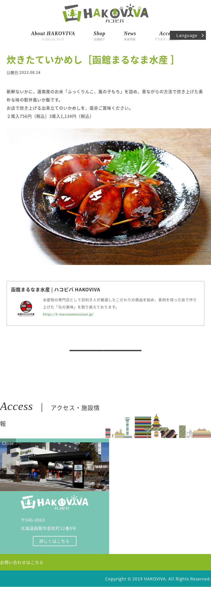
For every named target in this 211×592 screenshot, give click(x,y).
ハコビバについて (53, 35)
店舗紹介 (99, 35)
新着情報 (130, 35)
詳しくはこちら (54, 546)
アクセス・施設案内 (167, 35)
